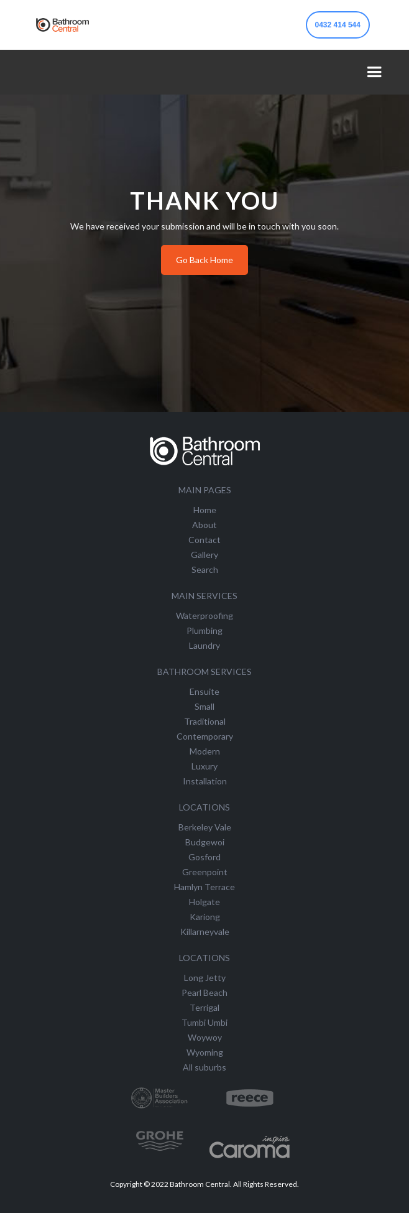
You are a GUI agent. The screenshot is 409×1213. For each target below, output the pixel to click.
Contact (204, 539)
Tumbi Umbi (204, 1022)
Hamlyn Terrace (204, 886)
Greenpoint (204, 872)
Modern (205, 751)
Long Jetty (205, 977)
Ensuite (204, 691)
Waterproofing (204, 615)
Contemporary (205, 736)
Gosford (204, 857)
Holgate (204, 901)
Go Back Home (204, 259)
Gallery (204, 554)
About (204, 524)
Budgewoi (204, 842)
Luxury (204, 766)
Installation (205, 781)
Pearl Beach (204, 992)
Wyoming (204, 1052)
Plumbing (204, 630)
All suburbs (204, 1067)
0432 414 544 (338, 25)
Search (204, 569)
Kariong (205, 916)
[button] (374, 72)
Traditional (205, 721)
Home (204, 509)
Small (204, 706)
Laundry (204, 645)
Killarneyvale (204, 931)
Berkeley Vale (204, 827)
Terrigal (204, 1007)
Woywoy (205, 1037)
